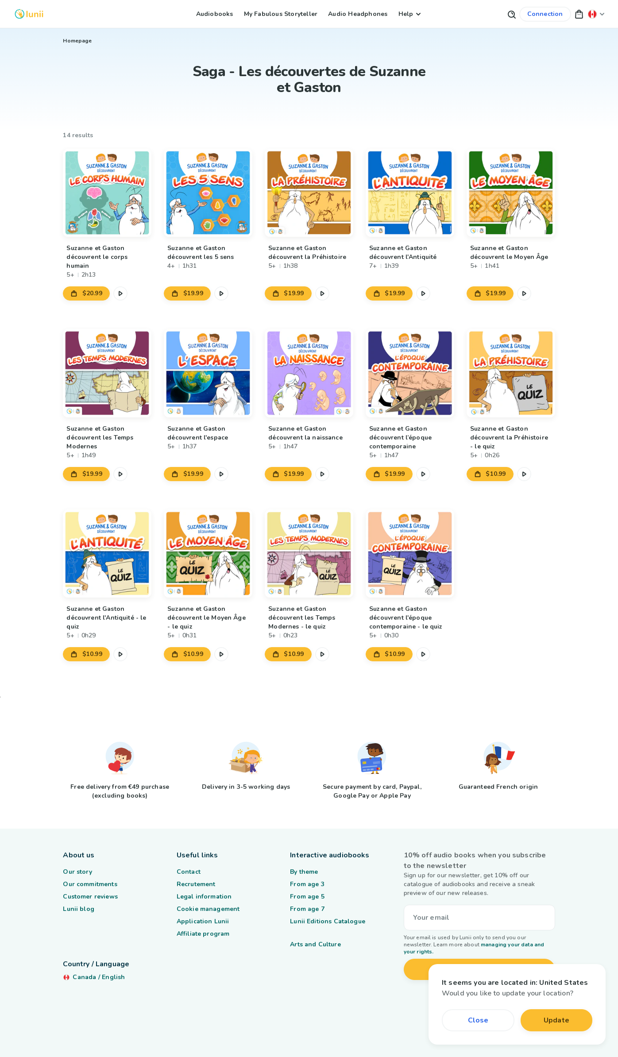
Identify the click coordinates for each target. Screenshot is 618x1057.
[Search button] (511, 14)
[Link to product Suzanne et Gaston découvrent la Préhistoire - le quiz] (511, 373)
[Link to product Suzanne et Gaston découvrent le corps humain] (107, 193)
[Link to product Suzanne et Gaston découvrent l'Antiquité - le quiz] (107, 553)
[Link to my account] (545, 14)
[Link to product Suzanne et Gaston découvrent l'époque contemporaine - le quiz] (410, 553)
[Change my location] (596, 14)
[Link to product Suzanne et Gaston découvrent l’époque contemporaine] (410, 373)
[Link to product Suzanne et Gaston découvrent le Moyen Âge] (511, 193)
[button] (579, 14)
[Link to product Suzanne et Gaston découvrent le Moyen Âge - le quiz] (208, 553)
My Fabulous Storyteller (281, 14)
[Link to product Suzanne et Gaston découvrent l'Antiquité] (410, 193)
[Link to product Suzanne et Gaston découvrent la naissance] (309, 373)
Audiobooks (214, 14)
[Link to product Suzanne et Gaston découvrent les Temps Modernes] (107, 373)
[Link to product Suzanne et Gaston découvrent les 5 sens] (208, 193)
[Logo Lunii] (29, 14)
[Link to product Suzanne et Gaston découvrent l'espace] (208, 373)
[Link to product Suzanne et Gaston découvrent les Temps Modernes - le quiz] (309, 553)
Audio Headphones (357, 14)
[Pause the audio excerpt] (120, 293)
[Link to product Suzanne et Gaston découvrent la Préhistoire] (309, 193)
